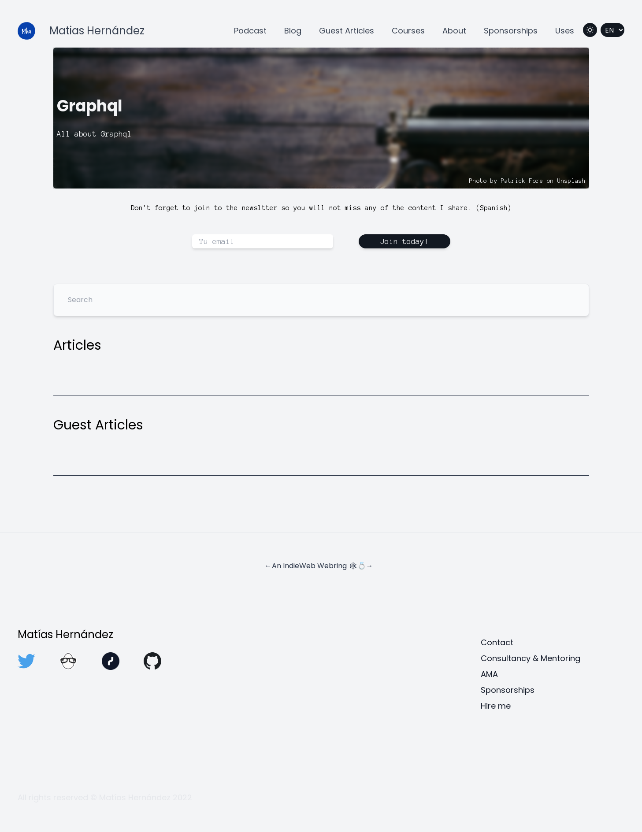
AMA (489, 674)
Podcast (250, 30)
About (454, 30)
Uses (564, 30)
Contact (497, 642)
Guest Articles (346, 30)
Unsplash (571, 181)
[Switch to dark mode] (590, 30)
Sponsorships (511, 30)
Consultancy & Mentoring (530, 658)
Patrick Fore (522, 181)
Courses (408, 30)
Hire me (496, 705)
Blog (292, 30)
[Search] (321, 300)
